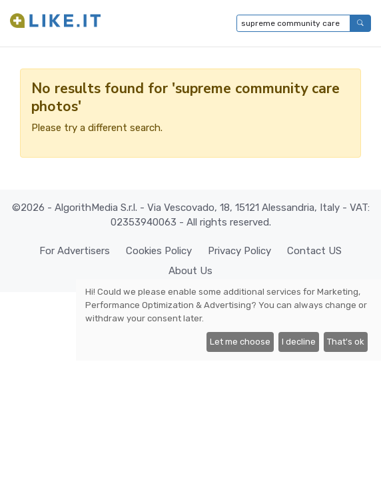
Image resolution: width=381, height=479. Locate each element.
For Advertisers (74, 251)
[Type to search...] (293, 23)
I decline (299, 342)
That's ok (345, 342)
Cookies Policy (159, 251)
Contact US (314, 251)
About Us (190, 271)
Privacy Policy (239, 251)
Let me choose (240, 342)
